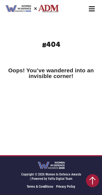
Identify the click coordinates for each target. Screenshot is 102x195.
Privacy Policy (66, 186)
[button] (92, 9)
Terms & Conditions (40, 186)
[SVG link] (51, 166)
